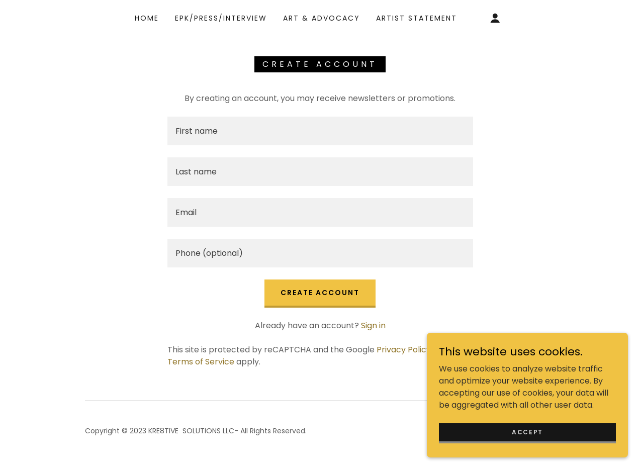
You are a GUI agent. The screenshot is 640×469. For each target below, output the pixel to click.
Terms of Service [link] (200, 361)
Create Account (320, 293)
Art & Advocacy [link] (321, 18)
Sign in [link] (373, 325)
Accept (527, 431)
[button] (495, 18)
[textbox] (320, 131)
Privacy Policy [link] (404, 349)
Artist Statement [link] (416, 18)
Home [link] (147, 18)
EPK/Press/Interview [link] (221, 18)
